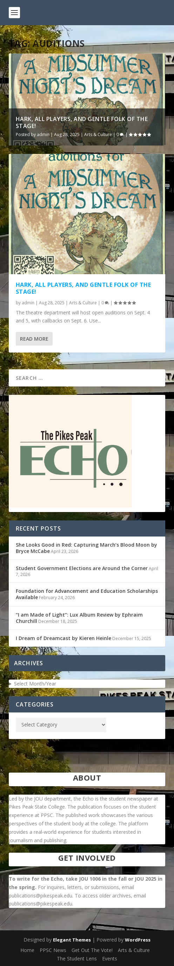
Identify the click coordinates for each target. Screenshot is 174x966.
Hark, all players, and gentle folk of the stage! (82, 122)
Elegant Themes (72, 940)
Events (109, 958)
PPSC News (53, 950)
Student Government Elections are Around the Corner (82, 568)
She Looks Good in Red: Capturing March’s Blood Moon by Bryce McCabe (86, 547)
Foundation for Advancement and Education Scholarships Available (87, 594)
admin (43, 134)
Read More (34, 338)
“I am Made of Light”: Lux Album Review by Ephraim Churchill (79, 617)
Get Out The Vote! (92, 950)
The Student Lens (77, 958)
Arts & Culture (98, 134)
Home (27, 950)
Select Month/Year (35, 683)
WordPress (137, 940)
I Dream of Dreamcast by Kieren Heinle (63, 638)
